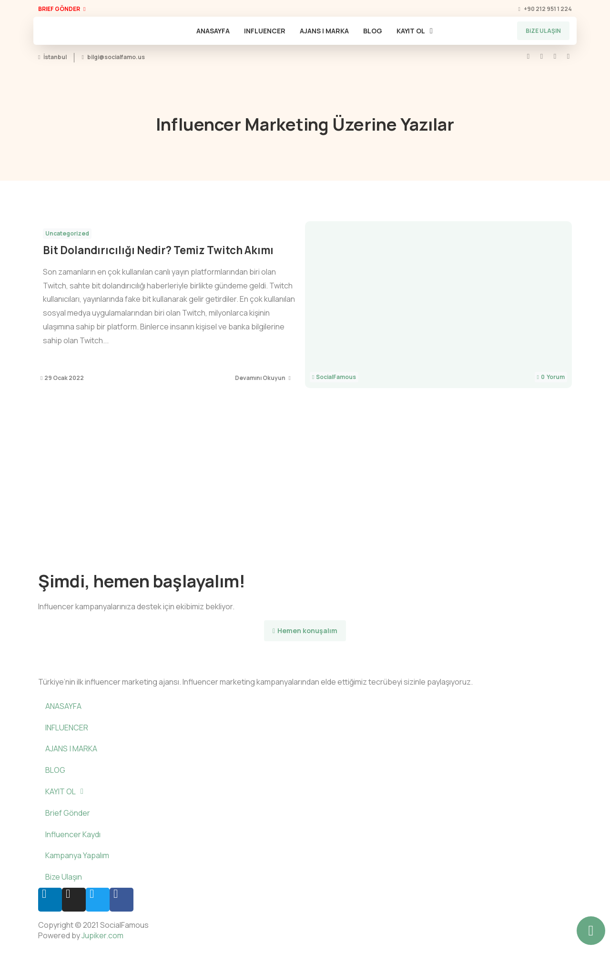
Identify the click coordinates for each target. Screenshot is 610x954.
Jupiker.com (102, 935)
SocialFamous (336, 377)
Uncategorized (67, 233)
